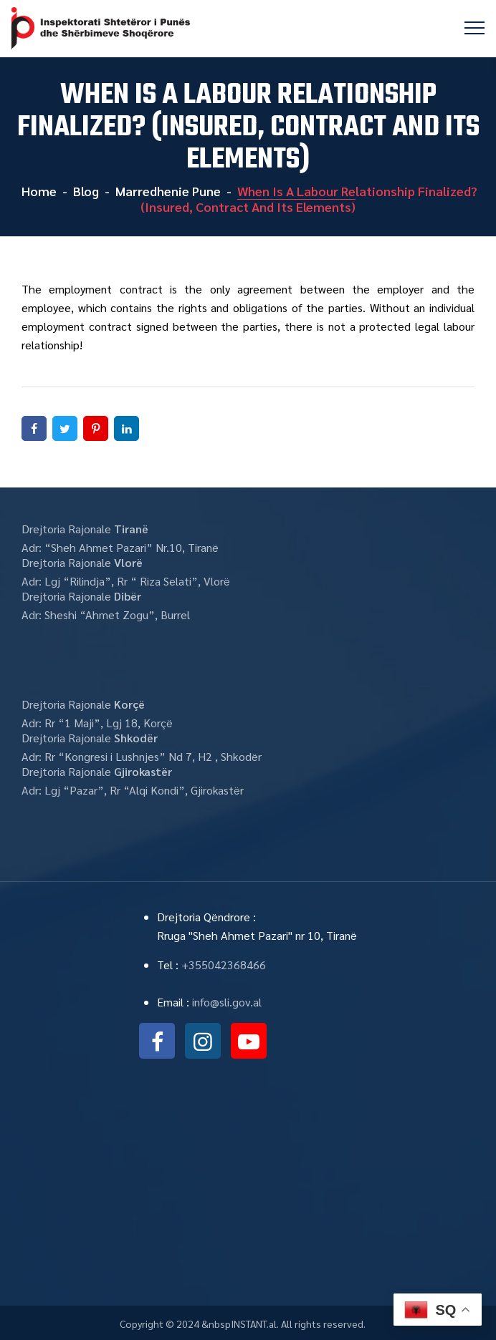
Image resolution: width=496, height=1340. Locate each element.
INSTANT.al (254, 1323)
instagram (203, 1040)
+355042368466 (223, 964)
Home (38, 191)
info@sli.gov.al (227, 1001)
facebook (157, 1040)
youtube (249, 1040)
